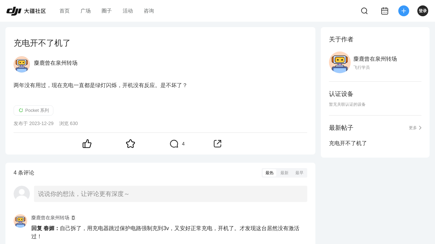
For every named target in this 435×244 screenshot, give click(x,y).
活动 (128, 11)
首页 (64, 11)
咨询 (149, 11)
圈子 (107, 11)
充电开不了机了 (348, 143)
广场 (86, 11)
